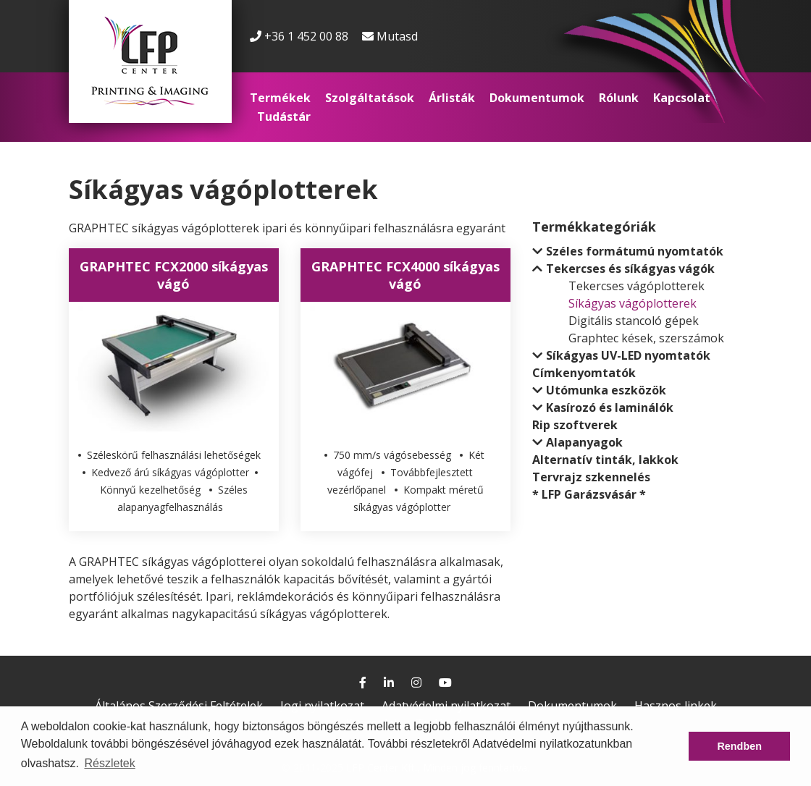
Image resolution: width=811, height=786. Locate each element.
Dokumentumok (536, 98)
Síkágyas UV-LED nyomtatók (628, 355)
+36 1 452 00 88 (299, 36)
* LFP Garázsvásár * (589, 494)
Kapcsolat (681, 98)
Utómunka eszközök (606, 390)
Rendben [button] (739, 746)
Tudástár (284, 116)
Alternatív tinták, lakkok (605, 460)
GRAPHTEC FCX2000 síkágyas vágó (174, 275)
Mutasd (397, 36)
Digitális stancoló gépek (633, 321)
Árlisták (452, 98)
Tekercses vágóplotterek (636, 286)
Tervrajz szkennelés (591, 477)
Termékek (280, 98)
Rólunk (619, 98)
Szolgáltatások (369, 98)
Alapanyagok (584, 442)
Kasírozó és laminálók (609, 407)
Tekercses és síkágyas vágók (630, 268)
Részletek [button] (109, 763)
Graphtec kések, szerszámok (646, 338)
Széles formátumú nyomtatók (634, 251)
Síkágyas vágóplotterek (632, 303)
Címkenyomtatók (584, 373)
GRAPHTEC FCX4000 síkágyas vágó (405, 275)
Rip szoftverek (575, 425)
